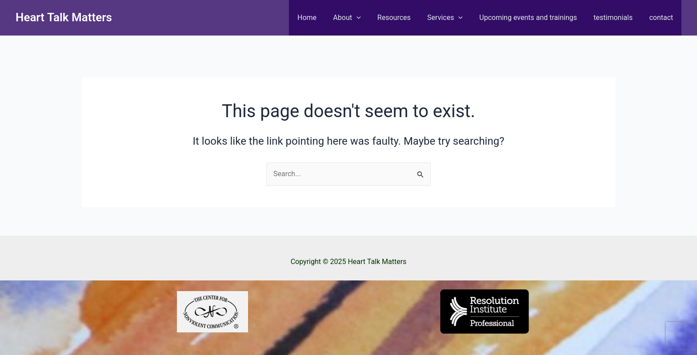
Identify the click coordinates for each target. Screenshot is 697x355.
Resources (404, 17)
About (360, 18)
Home (322, 17)
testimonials (616, 17)
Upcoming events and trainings (534, 17)
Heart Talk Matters (64, 17)
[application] (369, 18)
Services (453, 18)
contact (662, 17)
